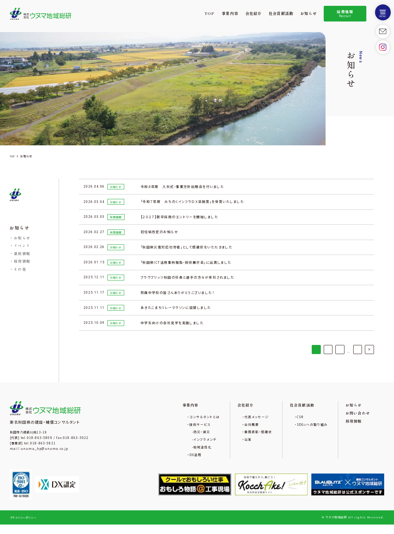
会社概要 (252, 431)
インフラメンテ (206, 447)
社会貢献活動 (281, 13)
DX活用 (196, 463)
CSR (300, 423)
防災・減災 (203, 439)
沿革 (248, 447)
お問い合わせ (358, 420)
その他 (20, 269)
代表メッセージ (257, 423)
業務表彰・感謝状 (258, 439)
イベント (22, 246)
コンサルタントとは (205, 423)
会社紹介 (253, 13)
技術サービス (201, 431)
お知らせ (308, 13)
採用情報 (345, 13)
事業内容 (230, 13)
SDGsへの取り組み (312, 431)
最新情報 (22, 254)
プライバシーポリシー (25, 527)
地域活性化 (204, 455)
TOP (209, 13)
